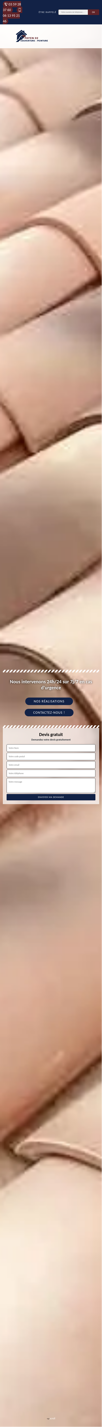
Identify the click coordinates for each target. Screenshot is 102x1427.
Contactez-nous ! (49, 712)
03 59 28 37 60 (12, 7)
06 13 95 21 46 (12, 15)
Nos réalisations (49, 701)
